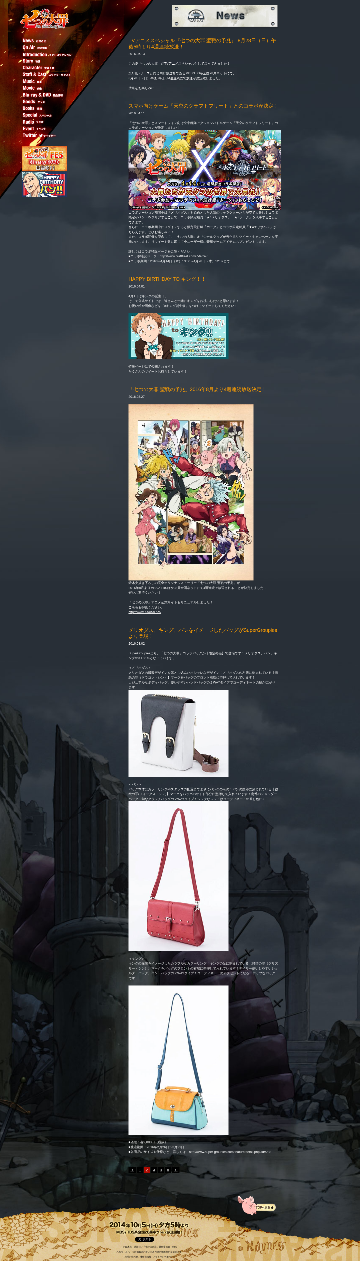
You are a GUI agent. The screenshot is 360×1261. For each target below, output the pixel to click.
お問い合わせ (131, 1257)
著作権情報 (145, 1257)
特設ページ (136, 366)
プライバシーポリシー (164, 1257)
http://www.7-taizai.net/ (144, 612)
